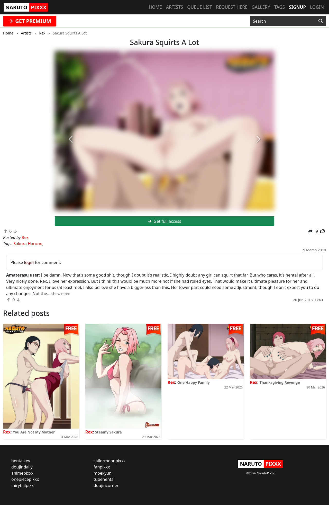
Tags (279, 7)
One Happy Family (193, 382)
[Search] (320, 21)
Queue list (199, 7)
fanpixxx (102, 467)
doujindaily (22, 467)
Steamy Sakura (108, 432)
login (29, 262)
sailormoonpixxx (110, 461)
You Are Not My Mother (34, 432)
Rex (7, 432)
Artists (174, 7)
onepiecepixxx (25, 479)
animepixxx (22, 473)
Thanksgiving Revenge (280, 382)
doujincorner (106, 485)
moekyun (103, 473)
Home (155, 7)
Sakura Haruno (27, 243)
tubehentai (104, 479)
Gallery (261, 7)
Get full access (164, 221)
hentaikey (20, 461)
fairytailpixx (22, 485)
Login (317, 7)
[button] (71, 139)
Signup (297, 7)
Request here (232, 7)
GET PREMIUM (29, 20)
